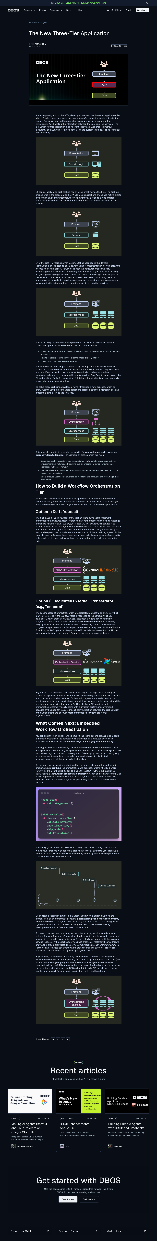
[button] (29, 10)
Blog (80, 10)
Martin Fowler (43, 118)
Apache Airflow (110, 630)
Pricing (42, 10)
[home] (13, 10)
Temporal (75, 633)
